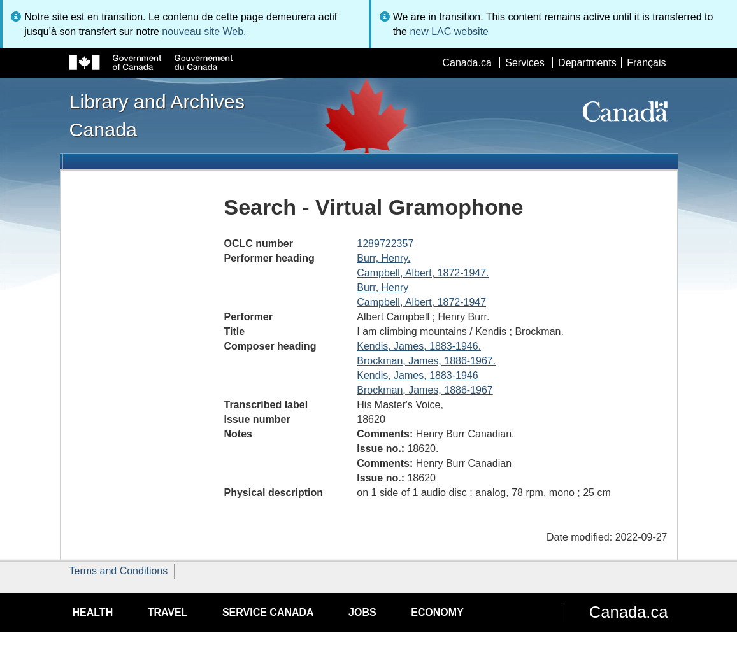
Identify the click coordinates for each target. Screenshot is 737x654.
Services (524, 62)
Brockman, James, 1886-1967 (424, 390)
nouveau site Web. (204, 31)
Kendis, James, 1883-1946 (417, 375)
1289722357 (385, 243)
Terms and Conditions (118, 570)
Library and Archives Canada (157, 115)
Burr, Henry (382, 287)
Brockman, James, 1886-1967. (426, 360)
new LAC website (449, 31)
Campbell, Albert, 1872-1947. (423, 272)
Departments (587, 62)
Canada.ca (466, 62)
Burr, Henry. (383, 258)
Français (646, 62)
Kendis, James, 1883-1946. (419, 346)
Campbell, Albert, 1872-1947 (421, 302)
